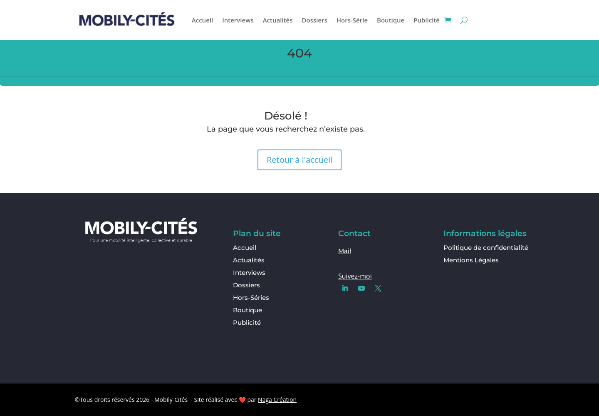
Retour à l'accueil (299, 159)
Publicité (426, 20)
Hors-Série (352, 20)
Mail (344, 251)
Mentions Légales (471, 260)
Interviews (238, 20)
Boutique (390, 20)
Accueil (202, 20)
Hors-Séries (251, 298)
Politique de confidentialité (485, 248)
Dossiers (314, 20)
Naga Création (277, 400)
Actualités (278, 20)
